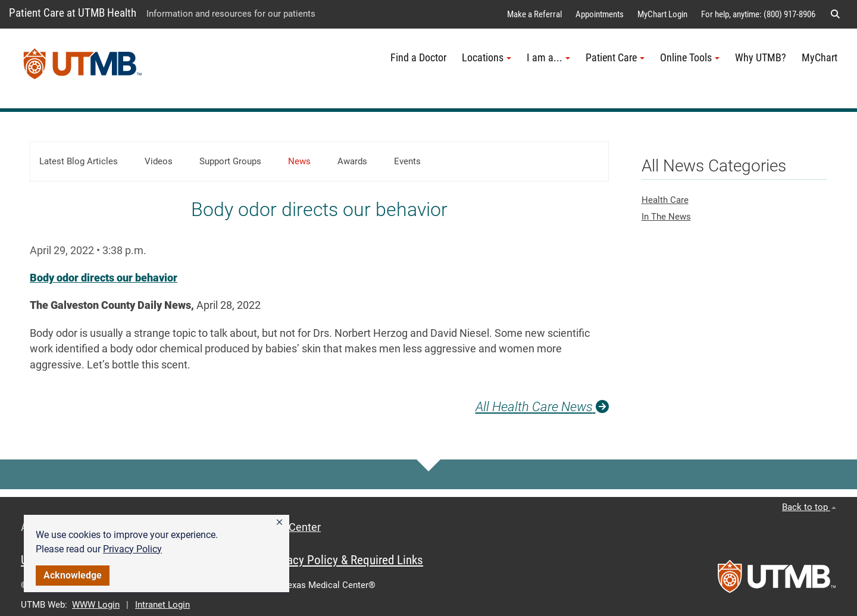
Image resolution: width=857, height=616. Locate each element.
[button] (279, 522)
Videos (159, 161)
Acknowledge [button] (72, 575)
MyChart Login (662, 14)
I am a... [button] (548, 57)
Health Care (665, 200)
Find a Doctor (418, 57)
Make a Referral (534, 14)
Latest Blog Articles (78, 161)
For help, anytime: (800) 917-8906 (758, 14)
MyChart (819, 57)
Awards (352, 161)
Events (407, 161)
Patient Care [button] (615, 57)
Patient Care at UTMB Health (72, 13)
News (299, 161)
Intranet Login (162, 604)
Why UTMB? (760, 57)
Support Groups (230, 161)
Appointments (599, 14)
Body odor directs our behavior (103, 278)
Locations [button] (486, 57)
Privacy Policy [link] (132, 549)
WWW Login (96, 604)
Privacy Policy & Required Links (345, 560)
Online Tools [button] (690, 57)
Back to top (809, 507)
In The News (666, 216)
